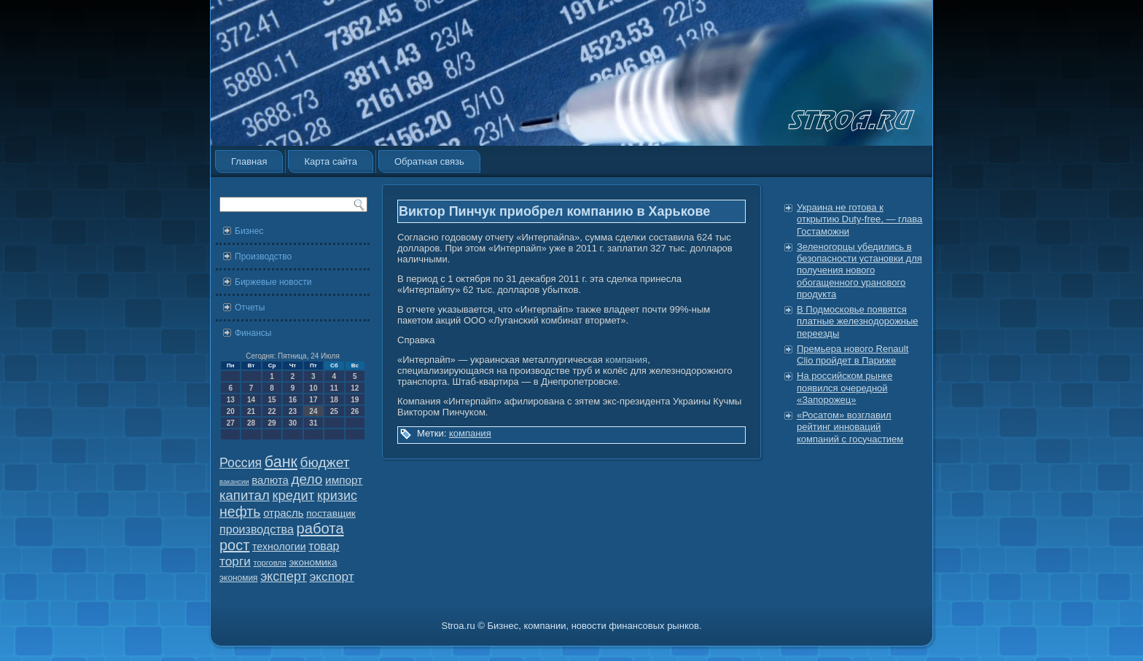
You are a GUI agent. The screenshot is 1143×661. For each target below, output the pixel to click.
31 (313, 423)
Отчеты (250, 307)
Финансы (253, 333)
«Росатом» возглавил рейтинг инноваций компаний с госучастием (850, 427)
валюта (270, 480)
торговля (269, 562)
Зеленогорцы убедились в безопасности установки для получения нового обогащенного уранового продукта (859, 270)
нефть (240, 512)
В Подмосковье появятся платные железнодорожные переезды (857, 321)
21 (251, 411)
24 (313, 411)
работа (320, 528)
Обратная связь (429, 161)
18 (334, 400)
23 (293, 411)
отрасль (283, 512)
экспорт (332, 576)
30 (293, 423)
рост (234, 545)
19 (355, 400)
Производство (263, 256)
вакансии (234, 481)
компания (626, 359)
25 (334, 411)
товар (323, 546)
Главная (249, 161)
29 (272, 423)
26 (355, 411)
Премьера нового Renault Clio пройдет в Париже (852, 354)
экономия (238, 578)
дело (307, 479)
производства (256, 529)
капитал (244, 495)
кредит (293, 495)
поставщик (331, 513)
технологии (279, 546)
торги (235, 561)
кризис (337, 495)
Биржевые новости (273, 282)
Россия (240, 462)
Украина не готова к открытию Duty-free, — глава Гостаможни (859, 219)
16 (293, 400)
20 (231, 411)
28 (251, 423)
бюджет (325, 462)
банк (281, 462)
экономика (313, 562)
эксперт (283, 576)
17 (313, 400)
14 (251, 400)
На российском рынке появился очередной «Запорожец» (844, 387)
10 (313, 388)
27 (231, 423)
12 (355, 388)
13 (231, 400)
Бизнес (249, 231)
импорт (343, 480)
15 (272, 400)
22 (272, 411)
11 (334, 388)
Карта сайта (330, 161)
